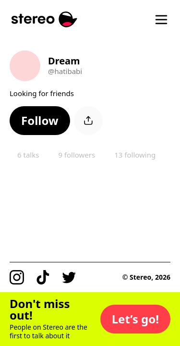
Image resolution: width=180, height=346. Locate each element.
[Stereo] (44, 19)
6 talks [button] (28, 155)
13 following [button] (135, 155)
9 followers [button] (76, 155)
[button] (40, 120)
